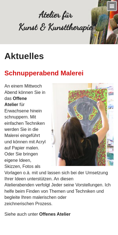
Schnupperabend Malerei (43, 73)
